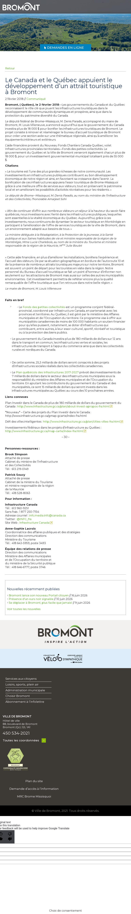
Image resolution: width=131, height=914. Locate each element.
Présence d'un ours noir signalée (31, 599)
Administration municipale (25, 690)
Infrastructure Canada (34, 522)
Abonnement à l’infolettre (24, 701)
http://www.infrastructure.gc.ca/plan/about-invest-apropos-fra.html (63, 406)
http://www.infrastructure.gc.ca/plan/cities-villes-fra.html (81, 421)
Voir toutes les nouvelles (24, 609)
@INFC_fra (24, 519)
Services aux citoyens (21, 678)
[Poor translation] (9, 836)
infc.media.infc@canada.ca (47, 515)
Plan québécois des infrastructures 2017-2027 (47, 372)
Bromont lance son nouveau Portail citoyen (39, 595)
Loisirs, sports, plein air (22, 684)
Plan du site (34, 781)
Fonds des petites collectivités (44, 307)
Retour (10, 68)
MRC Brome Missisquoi (34, 796)
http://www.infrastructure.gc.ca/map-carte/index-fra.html (44, 431)
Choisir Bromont (17, 696)
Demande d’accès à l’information (34, 788)
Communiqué (36, 99)
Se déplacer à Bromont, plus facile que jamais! (40, 602)
